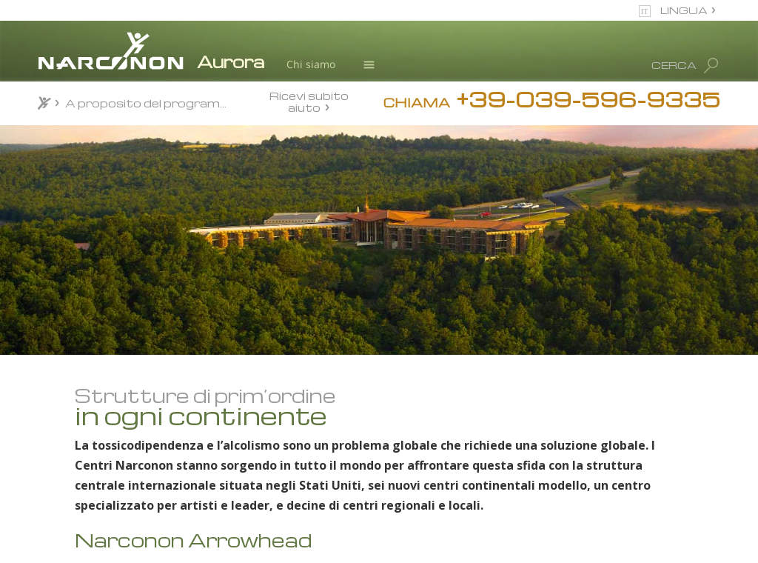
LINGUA (684, 10)
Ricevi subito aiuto (309, 101)
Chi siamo (310, 64)
